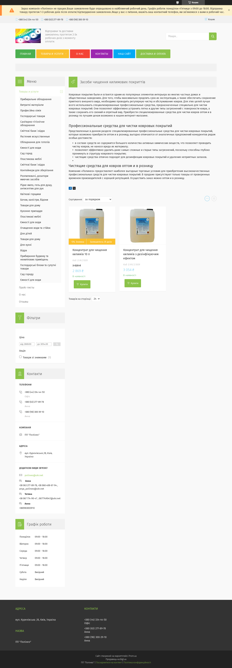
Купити (84, 284)
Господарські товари (32, 116)
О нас (80, 53)
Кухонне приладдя (31, 211)
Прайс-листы (26, 287)
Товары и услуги (52, 53)
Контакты (101, 53)
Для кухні (26, 244)
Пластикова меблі (31, 159)
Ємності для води (30, 147)
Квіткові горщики (30, 194)
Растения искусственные (35, 136)
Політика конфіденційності (137, 662)
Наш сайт (124, 53)
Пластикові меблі (30, 216)
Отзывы (23, 301)
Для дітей (26, 233)
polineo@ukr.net (34, 475)
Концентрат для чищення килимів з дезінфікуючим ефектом (141, 254)
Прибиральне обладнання (35, 99)
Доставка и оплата (153, 53)
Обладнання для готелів (35, 142)
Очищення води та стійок (35, 228)
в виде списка (214, 199)
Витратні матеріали (32, 104)
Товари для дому (30, 205)
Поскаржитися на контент (109, 662)
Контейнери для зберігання (36, 170)
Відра (23, 250)
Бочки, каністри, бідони (34, 199)
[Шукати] (213, 36)
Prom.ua (132, 656)
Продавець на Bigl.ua (116, 659)
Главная (25, 53)
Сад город (26, 153)
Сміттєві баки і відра (32, 130)
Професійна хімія (30, 110)
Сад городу (27, 274)
